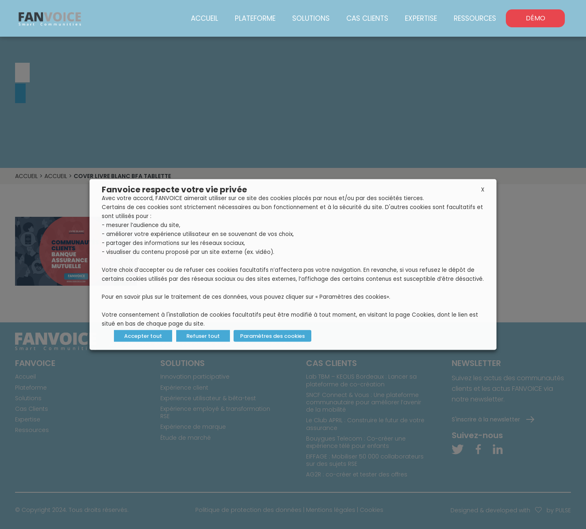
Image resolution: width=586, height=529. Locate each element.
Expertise (421, 18)
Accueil (204, 18)
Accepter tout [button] (143, 336)
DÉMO (535, 18)
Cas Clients (367, 18)
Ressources (475, 18)
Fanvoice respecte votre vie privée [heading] (174, 189)
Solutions (311, 18)
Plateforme (255, 18)
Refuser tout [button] (203, 336)
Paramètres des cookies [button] (272, 336)
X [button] (482, 190)
